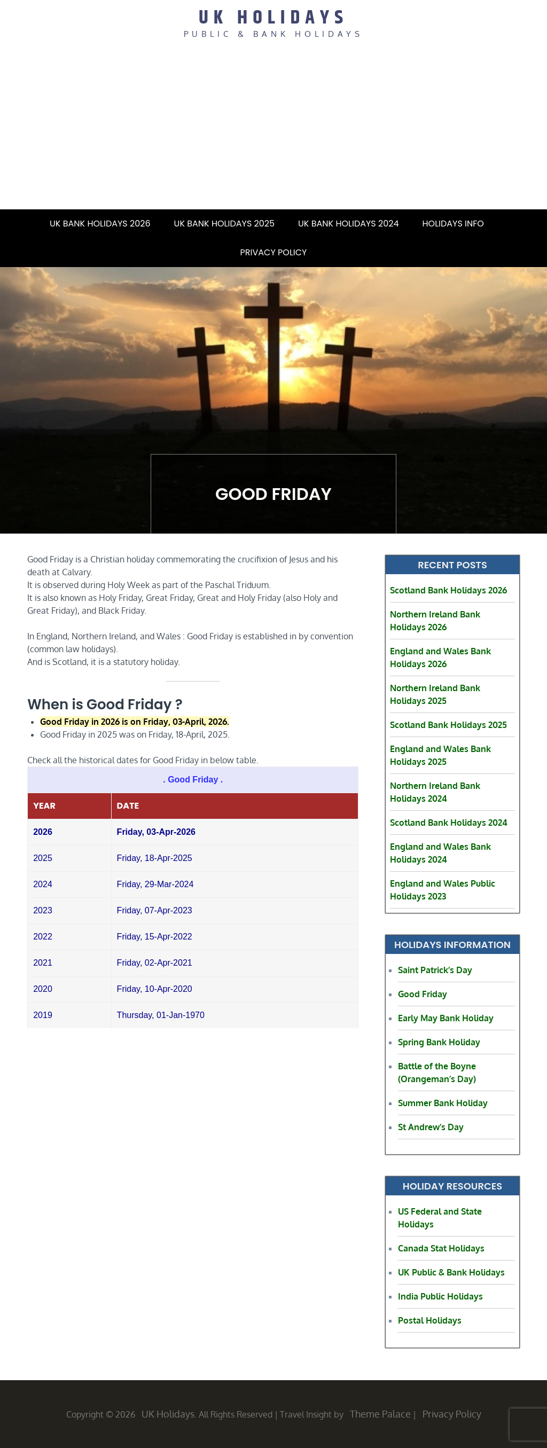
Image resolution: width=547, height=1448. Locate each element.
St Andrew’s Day (431, 1127)
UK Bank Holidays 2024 (348, 223)
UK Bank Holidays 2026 (100, 223)
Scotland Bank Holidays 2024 (448, 822)
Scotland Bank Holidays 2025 (448, 724)
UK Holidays (273, 18)
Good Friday (422, 994)
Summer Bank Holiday (443, 1103)
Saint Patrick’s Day (435, 970)
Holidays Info (460, 223)
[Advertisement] (273, 128)
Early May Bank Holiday (446, 1018)
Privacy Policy (273, 252)
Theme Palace (380, 1414)
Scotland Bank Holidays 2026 (448, 590)
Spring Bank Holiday (439, 1042)
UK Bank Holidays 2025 (224, 223)
